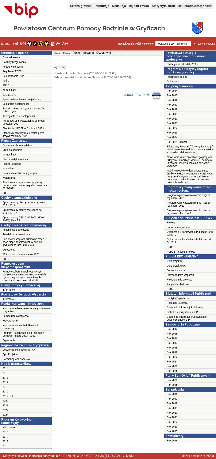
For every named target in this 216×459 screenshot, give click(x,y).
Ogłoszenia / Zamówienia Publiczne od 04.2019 (189, 241)
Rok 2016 (172, 100)
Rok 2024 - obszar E (178, 141)
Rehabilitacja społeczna (16, 229)
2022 (5, 410)
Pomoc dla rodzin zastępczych (20, 173)
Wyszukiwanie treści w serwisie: (136, 43)
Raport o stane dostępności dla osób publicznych (23, 110)
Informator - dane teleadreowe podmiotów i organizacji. (26, 310)
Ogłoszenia (9, 249)
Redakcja (119, 6)
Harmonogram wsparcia (16, 359)
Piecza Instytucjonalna (15, 159)
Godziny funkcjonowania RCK (19, 349)
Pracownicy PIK (11, 320)
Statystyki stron (163, 6)
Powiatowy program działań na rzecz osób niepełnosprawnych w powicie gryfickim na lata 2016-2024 (23, 242)
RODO (6, 85)
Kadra (6, 80)
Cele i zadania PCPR (14, 76)
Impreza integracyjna (178, 227)
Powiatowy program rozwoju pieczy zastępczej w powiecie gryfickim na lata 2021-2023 (25, 185)
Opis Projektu (10, 354)
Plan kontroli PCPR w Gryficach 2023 (23, 128)
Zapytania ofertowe (178, 284)
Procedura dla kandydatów (17, 145)
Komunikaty (9, 90)
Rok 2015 (172, 95)
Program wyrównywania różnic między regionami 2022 (188, 204)
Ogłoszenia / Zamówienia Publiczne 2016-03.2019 (190, 233)
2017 (5, 382)
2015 (5, 373)
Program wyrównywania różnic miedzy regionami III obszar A (188, 212)
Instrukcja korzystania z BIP (182, 312)
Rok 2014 (172, 90)
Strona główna (81, 6)
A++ (65, 44)
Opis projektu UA (176, 265)
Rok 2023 (172, 132)
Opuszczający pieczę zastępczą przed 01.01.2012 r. (24, 204)
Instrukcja (101, 6)
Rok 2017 (172, 104)
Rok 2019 (172, 114)
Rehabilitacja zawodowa (16, 234)
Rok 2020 (172, 118)
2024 (5, 414)
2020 (5, 400)
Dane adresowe (11, 57)
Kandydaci (8, 168)
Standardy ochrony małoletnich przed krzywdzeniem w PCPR (23, 135)
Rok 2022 (172, 128)
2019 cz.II (8, 396)
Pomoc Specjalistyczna (16, 316)
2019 (5, 391)
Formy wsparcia (176, 270)
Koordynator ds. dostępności (19, 116)
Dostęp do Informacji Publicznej (184, 307)
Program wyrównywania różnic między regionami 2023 (188, 197)
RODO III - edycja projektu (181, 251)
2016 (5, 377)
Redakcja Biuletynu (177, 302)
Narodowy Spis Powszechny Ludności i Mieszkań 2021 (24, 122)
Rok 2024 (172, 137)
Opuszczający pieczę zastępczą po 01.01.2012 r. (22, 211)
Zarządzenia (9, 94)
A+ (58, 44)
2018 (5, 386)
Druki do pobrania (12, 149)
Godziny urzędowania (15, 62)
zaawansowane (206, 43)
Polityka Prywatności (178, 298)
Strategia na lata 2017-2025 (182, 64)
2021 (5, 405)
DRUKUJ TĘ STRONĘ (142, 95)
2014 (5, 368)
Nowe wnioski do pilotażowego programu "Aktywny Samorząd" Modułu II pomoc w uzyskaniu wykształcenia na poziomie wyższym (190, 162)
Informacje (9, 289)
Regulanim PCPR (12, 71)
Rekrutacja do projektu (179, 279)
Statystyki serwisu (15, 456)
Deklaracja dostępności (195, 6)
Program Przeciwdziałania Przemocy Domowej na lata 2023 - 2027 (23, 334)
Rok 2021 (172, 123)
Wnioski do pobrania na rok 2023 (21, 254)
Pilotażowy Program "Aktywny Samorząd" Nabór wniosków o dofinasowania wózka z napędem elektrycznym (190, 149)
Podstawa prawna (13, 66)
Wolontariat (9, 177)
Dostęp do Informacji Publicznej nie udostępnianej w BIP (187, 318)
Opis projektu (174, 261)
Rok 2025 (172, 370)
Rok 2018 (172, 109)
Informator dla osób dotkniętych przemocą (20, 327)
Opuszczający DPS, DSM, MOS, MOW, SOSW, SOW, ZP (23, 219)
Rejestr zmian (139, 6)
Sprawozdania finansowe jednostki (22, 99)
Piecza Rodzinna (12, 163)
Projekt (171, 222)
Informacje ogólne (177, 76)
